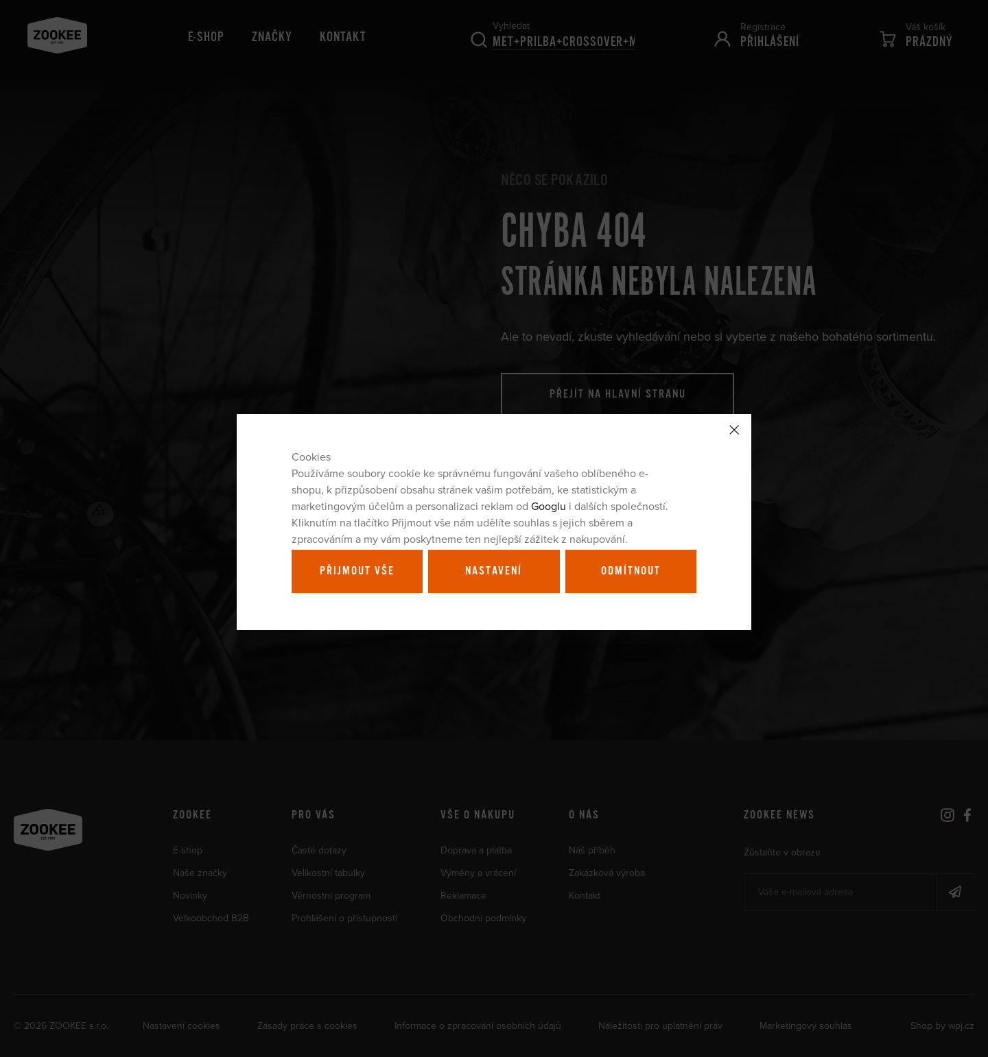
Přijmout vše (357, 571)
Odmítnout (631, 571)
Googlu (548, 505)
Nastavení (493, 571)
